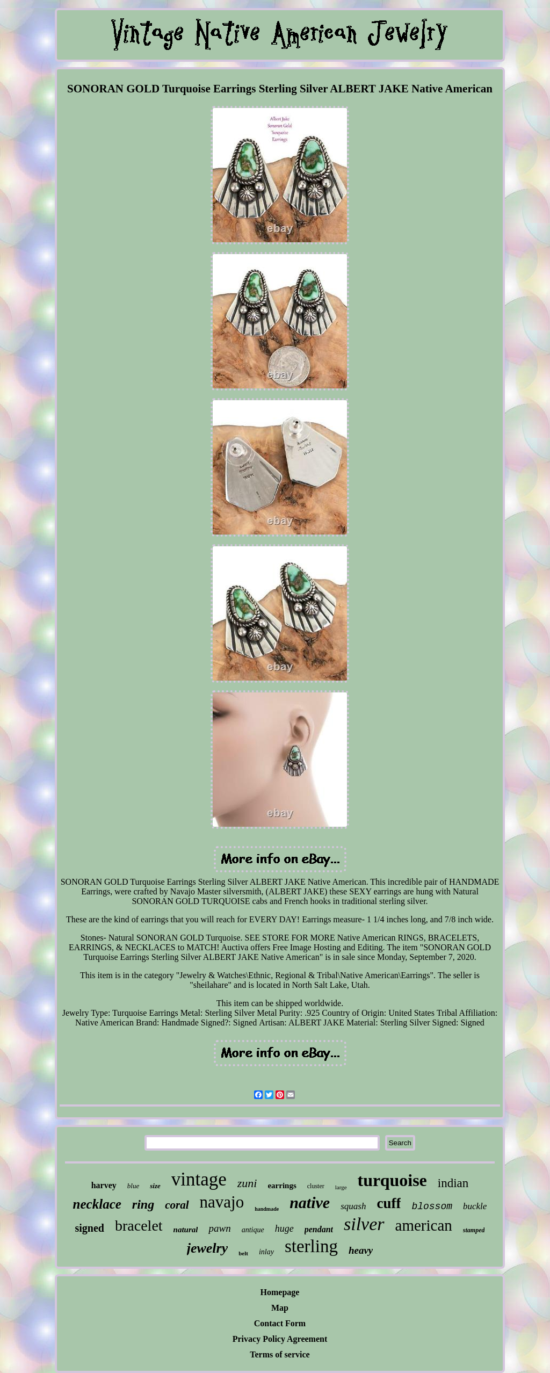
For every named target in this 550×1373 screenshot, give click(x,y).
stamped (474, 1230)
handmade (267, 1209)
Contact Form (280, 1323)
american (423, 1225)
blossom (431, 1206)
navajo (222, 1202)
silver (364, 1224)
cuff (389, 1203)
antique (253, 1230)
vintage (199, 1179)
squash (353, 1206)
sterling (311, 1246)
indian (453, 1183)
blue (133, 1186)
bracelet (139, 1225)
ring (143, 1204)
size (155, 1186)
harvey (104, 1185)
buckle (475, 1206)
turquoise (392, 1180)
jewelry (207, 1248)
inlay (266, 1252)
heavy (361, 1250)
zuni (247, 1183)
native (310, 1202)
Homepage (280, 1292)
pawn (219, 1228)
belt (243, 1253)
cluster (315, 1186)
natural (185, 1229)
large (341, 1187)
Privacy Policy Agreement (280, 1338)
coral (177, 1204)
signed (89, 1228)
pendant (319, 1229)
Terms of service (279, 1354)
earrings (281, 1185)
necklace (97, 1204)
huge (284, 1228)
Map (279, 1307)
